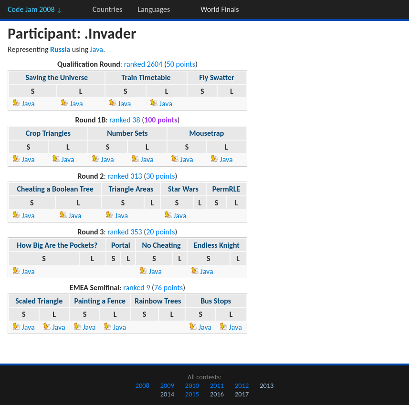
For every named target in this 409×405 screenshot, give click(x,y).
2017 (242, 394)
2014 (167, 394)
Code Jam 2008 (35, 9)
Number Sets (127, 133)
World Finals (219, 9)
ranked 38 (124, 119)
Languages (153, 9)
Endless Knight (217, 245)
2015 (192, 394)
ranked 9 (136, 287)
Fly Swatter (216, 77)
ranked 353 (124, 231)
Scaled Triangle (39, 300)
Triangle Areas (130, 188)
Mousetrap (206, 133)
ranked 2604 (143, 64)
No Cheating (161, 245)
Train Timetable (145, 77)
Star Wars (183, 188)
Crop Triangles (48, 133)
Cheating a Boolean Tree (55, 188)
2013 (266, 385)
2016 (217, 394)
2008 (142, 385)
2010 (192, 385)
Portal (120, 245)
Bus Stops (215, 300)
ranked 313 (124, 176)
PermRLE (226, 188)
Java (96, 49)
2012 (242, 385)
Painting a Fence (100, 300)
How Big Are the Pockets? (57, 245)
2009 (167, 385)
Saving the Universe (56, 77)
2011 (217, 385)
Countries (107, 9)
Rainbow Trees (158, 300)
